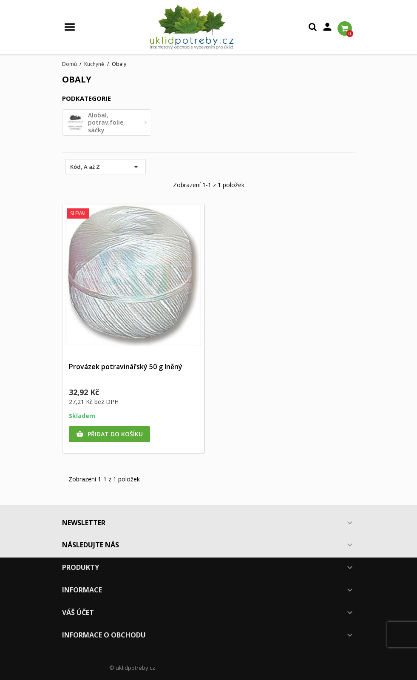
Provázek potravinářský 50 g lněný (125, 366)
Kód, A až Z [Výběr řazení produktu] (106, 167)
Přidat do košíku (109, 434)
